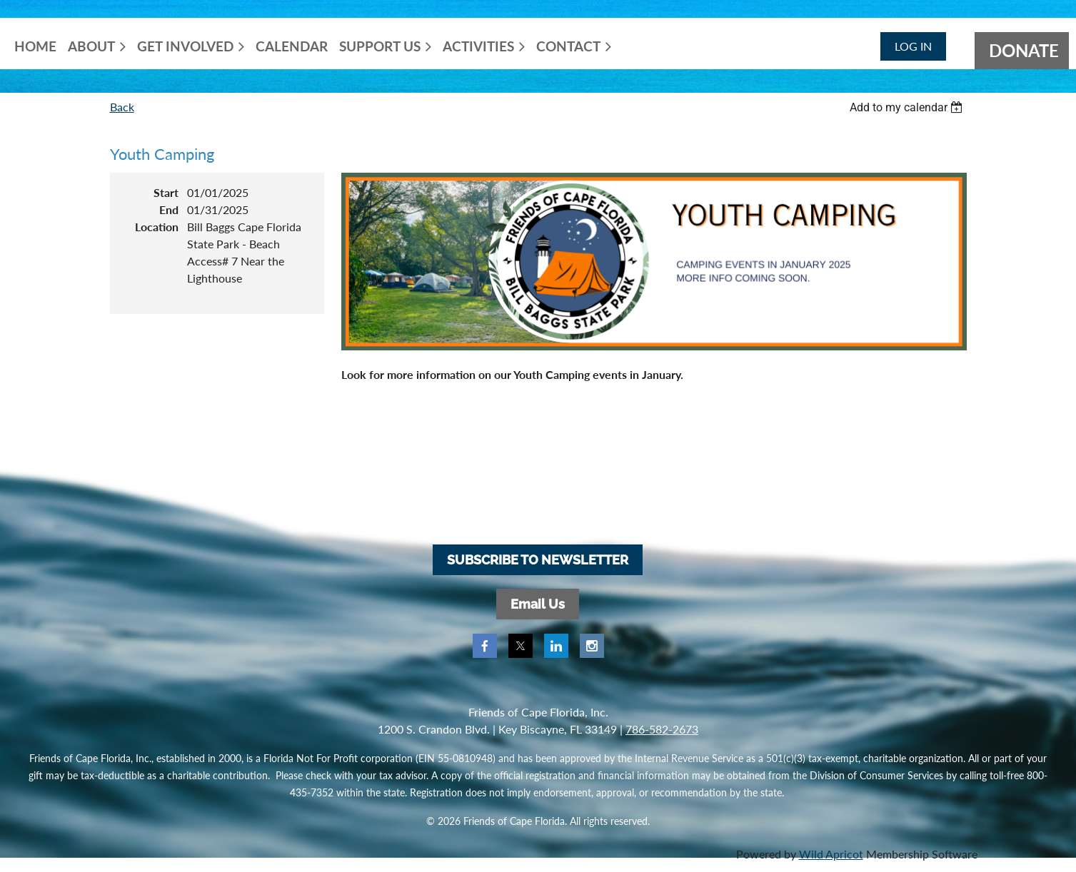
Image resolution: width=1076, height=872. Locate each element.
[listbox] (908, 107)
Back (122, 106)
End (169, 209)
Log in (913, 46)
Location (157, 226)
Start (166, 192)
